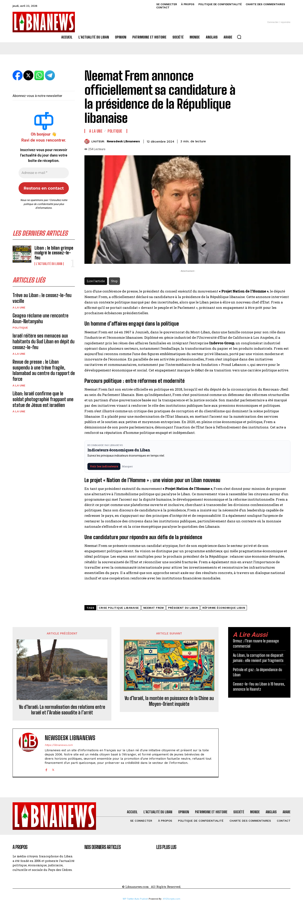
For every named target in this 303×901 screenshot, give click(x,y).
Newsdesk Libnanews (123, 141)
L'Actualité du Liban (49, 263)
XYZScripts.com (171, 899)
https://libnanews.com (59, 744)
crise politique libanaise (119, 607)
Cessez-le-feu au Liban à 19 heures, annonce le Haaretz (259, 686)
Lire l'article (96, 281)
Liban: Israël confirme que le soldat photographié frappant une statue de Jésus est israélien (43, 399)
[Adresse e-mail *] (44, 172)
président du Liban (183, 607)
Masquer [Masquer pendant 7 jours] (127, 466)
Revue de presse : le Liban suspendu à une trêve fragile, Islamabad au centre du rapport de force (44, 370)
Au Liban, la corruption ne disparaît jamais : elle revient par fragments (258, 658)
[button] (239, 37)
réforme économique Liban (223, 607)
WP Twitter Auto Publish (135, 899)
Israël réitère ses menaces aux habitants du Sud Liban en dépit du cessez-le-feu (43, 341)
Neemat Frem (153, 607)
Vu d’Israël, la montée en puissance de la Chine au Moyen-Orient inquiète (169, 701)
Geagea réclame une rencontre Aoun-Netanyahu (40, 318)
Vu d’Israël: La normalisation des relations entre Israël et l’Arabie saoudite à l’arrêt (62, 710)
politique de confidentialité (38, 204)
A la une (19, 307)
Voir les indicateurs (104, 466)
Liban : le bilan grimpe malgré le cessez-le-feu (54, 252)
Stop (114, 281)
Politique (20, 327)
